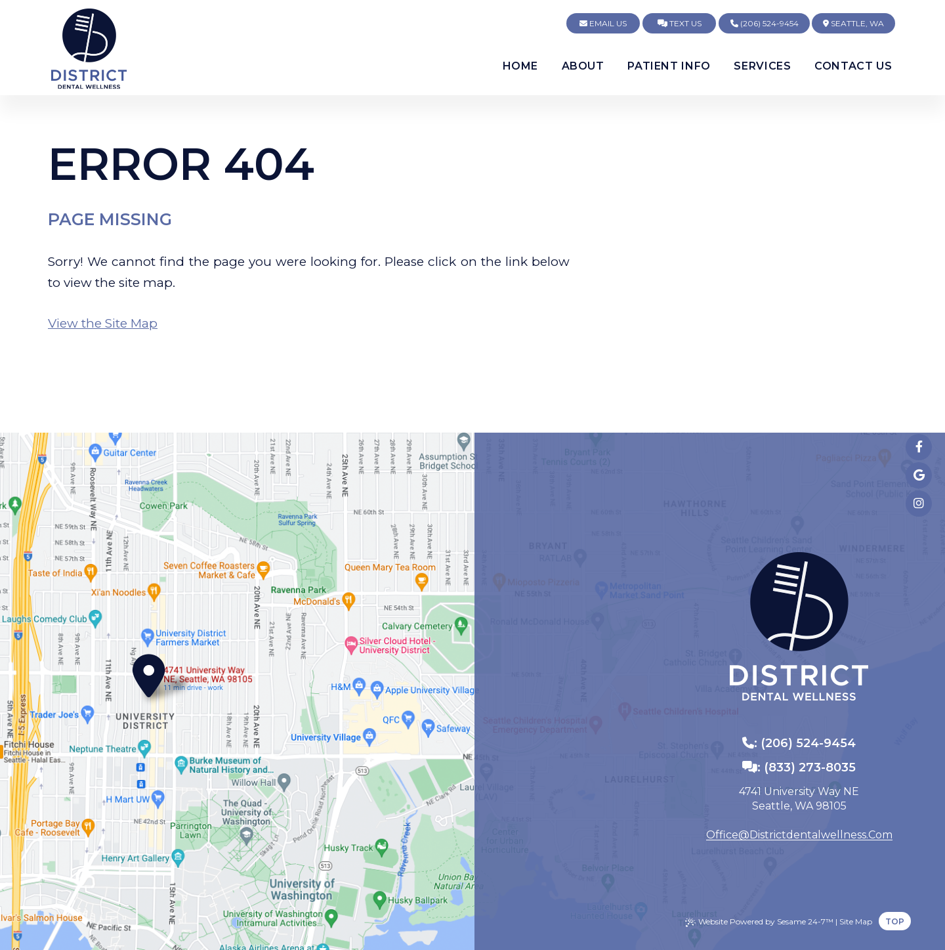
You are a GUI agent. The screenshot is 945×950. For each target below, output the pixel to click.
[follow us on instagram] (919, 503)
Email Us (603, 23)
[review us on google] (919, 475)
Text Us (680, 23)
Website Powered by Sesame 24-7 (759, 922)
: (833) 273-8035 (799, 767)
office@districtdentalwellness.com (799, 835)
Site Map (855, 921)
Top (894, 921)
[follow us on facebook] (919, 447)
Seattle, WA (853, 23)
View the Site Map (103, 323)
